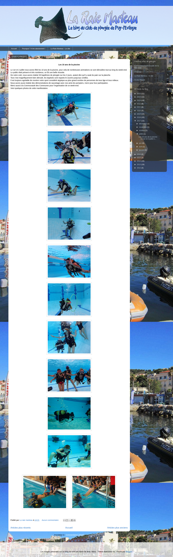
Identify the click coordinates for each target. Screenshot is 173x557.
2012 (139, 168)
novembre (143, 127)
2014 (139, 161)
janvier (142, 150)
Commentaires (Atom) (75, 535)
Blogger (129, 552)
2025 (139, 94)
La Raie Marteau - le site (143, 76)
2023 (139, 100)
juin (140, 143)
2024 (139, 97)
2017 (139, 121)
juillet (141, 134)
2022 (139, 104)
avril (141, 147)
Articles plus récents (21, 527)
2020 (139, 111)
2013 (139, 164)
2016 (139, 154)
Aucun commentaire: (50, 520)
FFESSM (137, 72)
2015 (139, 158)
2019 (139, 114)
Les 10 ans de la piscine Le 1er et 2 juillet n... (148, 138)
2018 (139, 117)
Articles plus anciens (117, 527)
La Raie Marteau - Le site (60, 49)
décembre (143, 124)
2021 (139, 107)
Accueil (14, 49)
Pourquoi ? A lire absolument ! (33, 49)
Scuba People (139, 80)
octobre (142, 130)
